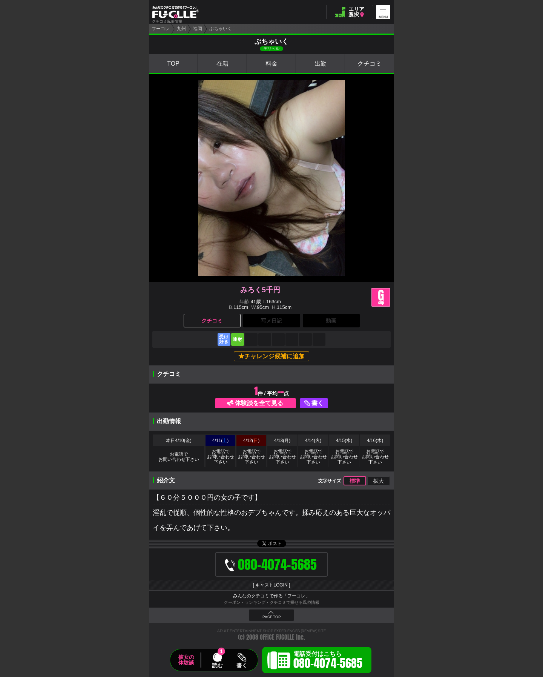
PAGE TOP (271, 617)
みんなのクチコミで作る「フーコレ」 (271, 596)
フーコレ (161, 28)
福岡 (197, 28)
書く (317, 403)
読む (217, 665)
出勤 (320, 63)
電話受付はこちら (327, 661)
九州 (181, 28)
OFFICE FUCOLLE (277, 637)
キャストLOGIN (271, 585)
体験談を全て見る (259, 403)
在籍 (222, 63)
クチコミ (369, 63)
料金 (271, 63)
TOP (173, 63)
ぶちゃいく (220, 28)
